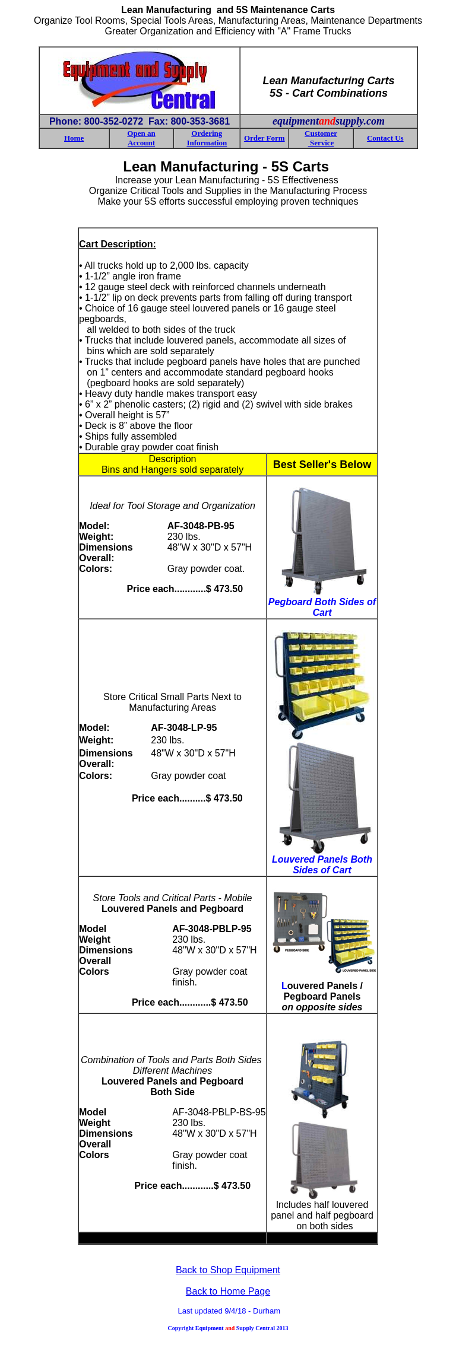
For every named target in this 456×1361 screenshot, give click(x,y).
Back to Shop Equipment (228, 1270)
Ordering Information (206, 138)
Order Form (264, 137)
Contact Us (385, 137)
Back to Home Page (228, 1291)
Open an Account (141, 138)
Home (74, 137)
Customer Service (321, 138)
